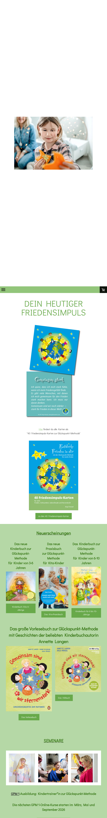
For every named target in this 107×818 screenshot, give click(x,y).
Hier (41, 429)
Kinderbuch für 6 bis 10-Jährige (86, 613)
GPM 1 (15, 794)
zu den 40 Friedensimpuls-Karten (53, 516)
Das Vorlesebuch (28, 717)
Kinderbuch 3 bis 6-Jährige (20, 608)
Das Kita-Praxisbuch (53, 614)
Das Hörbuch (64, 697)
